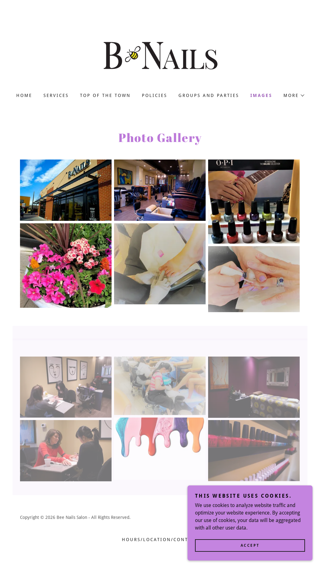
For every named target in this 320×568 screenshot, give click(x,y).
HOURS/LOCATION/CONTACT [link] (160, 539)
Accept (250, 550)
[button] (293, 95)
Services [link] (56, 95)
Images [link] (261, 95)
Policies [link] (154, 95)
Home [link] (24, 95)
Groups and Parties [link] (208, 95)
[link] (160, 55)
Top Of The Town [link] (105, 95)
